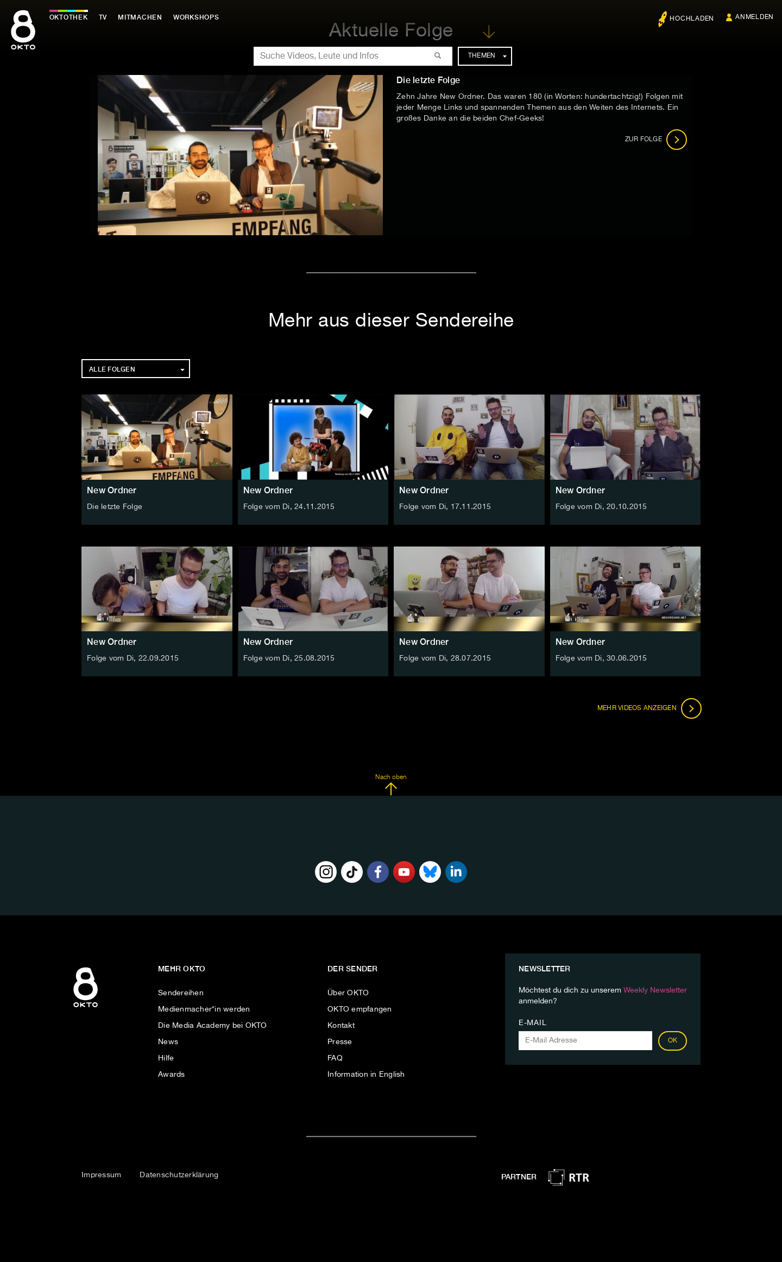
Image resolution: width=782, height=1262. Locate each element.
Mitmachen (143, 17)
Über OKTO (348, 993)
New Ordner (112, 490)
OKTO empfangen (359, 1009)
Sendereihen (181, 993)
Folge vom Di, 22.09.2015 (133, 658)
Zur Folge (656, 139)
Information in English (366, 1074)
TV (105, 17)
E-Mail (532, 1023)
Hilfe (166, 1058)
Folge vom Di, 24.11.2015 (289, 507)
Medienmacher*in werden (204, 1009)
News (168, 1042)
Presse (339, 1042)
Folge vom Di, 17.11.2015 (445, 507)
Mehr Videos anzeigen (648, 708)
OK (673, 1041)
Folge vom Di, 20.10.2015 (601, 507)
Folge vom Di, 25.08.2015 (289, 658)
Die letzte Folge (114, 507)
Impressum (101, 1175)
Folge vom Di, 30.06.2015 (601, 658)
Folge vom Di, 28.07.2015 (445, 658)
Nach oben (390, 785)
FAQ (335, 1058)
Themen (487, 56)
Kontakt (341, 1025)
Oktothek (71, 17)
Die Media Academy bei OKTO (212, 1025)
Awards (171, 1074)
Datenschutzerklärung (179, 1175)
